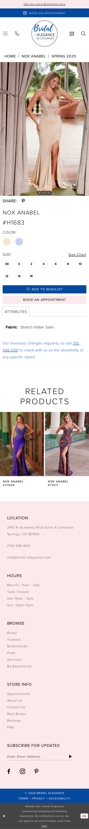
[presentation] (22, 444)
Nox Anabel (34, 56)
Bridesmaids (17, 646)
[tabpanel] (44, 129)
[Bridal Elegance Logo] (44, 33)
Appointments (18, 693)
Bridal (12, 632)
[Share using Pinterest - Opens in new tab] (23, 201)
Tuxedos (14, 639)
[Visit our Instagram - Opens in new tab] (22, 771)
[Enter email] (39, 756)
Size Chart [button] (77, 254)
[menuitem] (17, 33)
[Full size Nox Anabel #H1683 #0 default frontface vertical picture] (44, 129)
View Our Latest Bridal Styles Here (44, 4)
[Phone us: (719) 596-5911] (17, 33)
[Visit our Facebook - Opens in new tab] (8, 771)
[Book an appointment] (44, 12)
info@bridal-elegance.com (29, 557)
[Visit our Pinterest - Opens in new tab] (36, 771)
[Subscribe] (70, 756)
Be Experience (19, 666)
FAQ (10, 727)
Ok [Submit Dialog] (84, 816)
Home (10, 56)
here (44, 825)
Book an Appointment (44, 299)
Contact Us (16, 707)
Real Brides (16, 713)
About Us (14, 700)
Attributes (16, 311)
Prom (11, 652)
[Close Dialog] (4, 816)
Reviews (14, 720)
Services (14, 659)
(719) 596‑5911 (18, 545)
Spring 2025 (64, 56)
